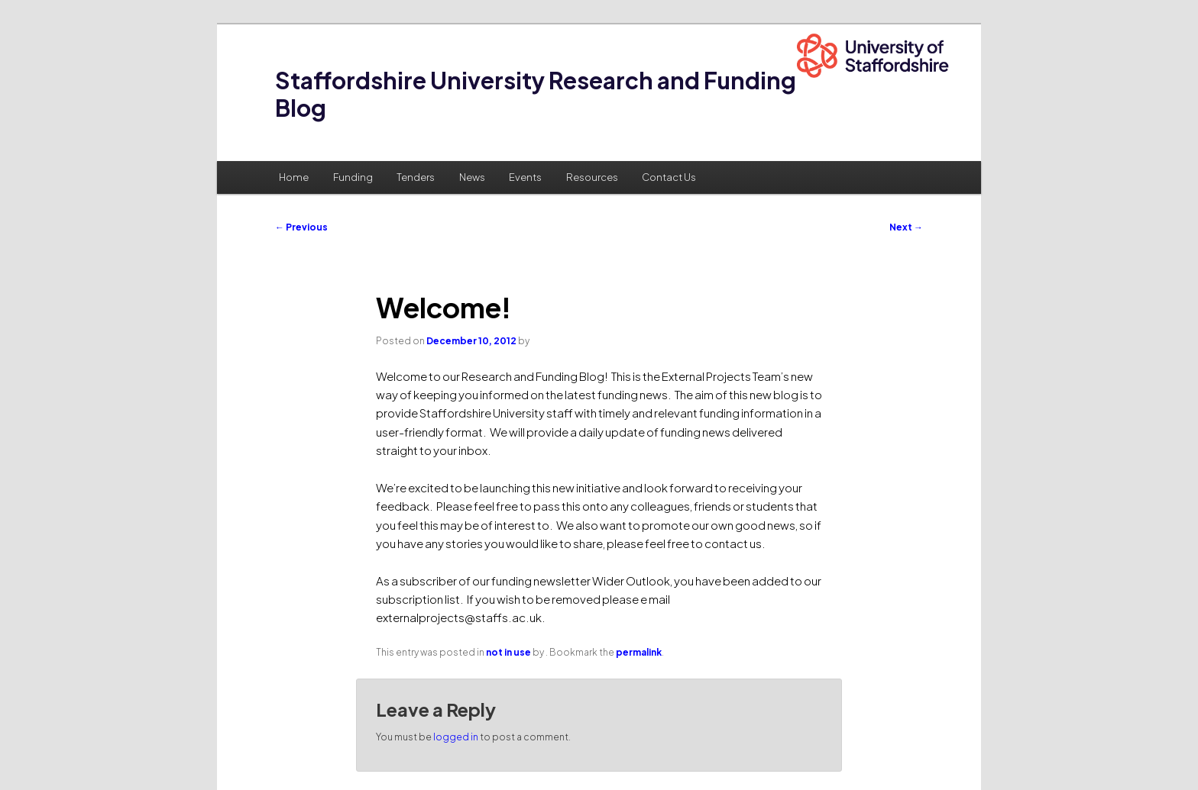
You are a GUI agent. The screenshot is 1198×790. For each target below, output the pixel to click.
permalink (639, 652)
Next (906, 227)
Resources (592, 177)
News (472, 177)
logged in (455, 737)
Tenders (416, 177)
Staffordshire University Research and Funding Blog (535, 94)
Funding (353, 177)
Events (525, 177)
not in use (508, 652)
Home (294, 177)
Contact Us (669, 177)
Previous (301, 227)
